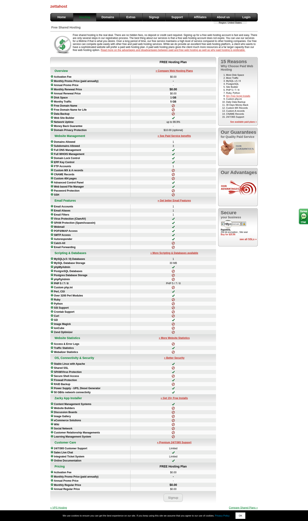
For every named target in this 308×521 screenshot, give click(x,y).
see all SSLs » (248, 239)
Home (62, 17)
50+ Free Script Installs (238, 96)
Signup (154, 17)
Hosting (84, 17)
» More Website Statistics (174, 337)
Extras (131, 17)
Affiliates (200, 17)
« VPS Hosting (58, 507)
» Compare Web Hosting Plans (174, 70)
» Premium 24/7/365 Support (174, 442)
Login (246, 17)
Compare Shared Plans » (243, 507)
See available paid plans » (243, 122)
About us (223, 17)
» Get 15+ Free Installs (174, 398)
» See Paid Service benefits (174, 135)
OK (240, 515)
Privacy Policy (222, 515)
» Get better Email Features (174, 200)
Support (177, 17)
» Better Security (174, 357)
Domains (107, 17)
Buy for (228, 234)
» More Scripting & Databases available (174, 253)
